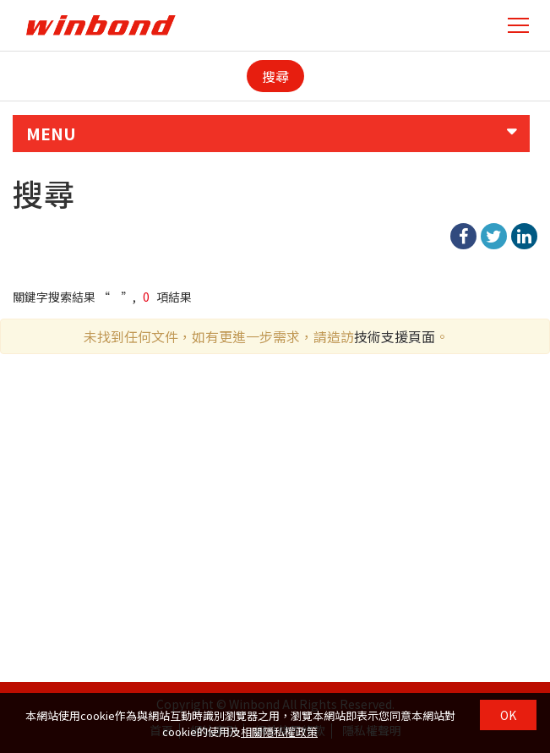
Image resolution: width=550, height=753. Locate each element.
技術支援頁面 (394, 336)
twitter (494, 236)
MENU (51, 133)
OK (508, 715)
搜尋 (275, 76)
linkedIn (524, 236)
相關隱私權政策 (279, 731)
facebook (463, 236)
